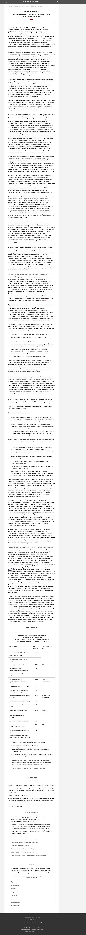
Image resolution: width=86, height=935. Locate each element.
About (23, 922)
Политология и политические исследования (33, 855)
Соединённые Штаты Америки (27, 849)
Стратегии (31, 852)
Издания (13, 888)
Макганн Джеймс (24, 845)
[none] (6, 2)
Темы (12, 852)
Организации (15, 885)
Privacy (40, 922)
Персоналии (14, 845)
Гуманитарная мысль (36, 6)
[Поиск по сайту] (57, 2)
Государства (14, 849)
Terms (35, 922)
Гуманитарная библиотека (21, 6)
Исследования (15, 902)
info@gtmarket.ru (33, 931)
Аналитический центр (22, 852)
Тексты (13, 899)
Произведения (15, 905)
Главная (10, 6)
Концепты (14, 895)
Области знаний (15, 855)
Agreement (29, 922)
